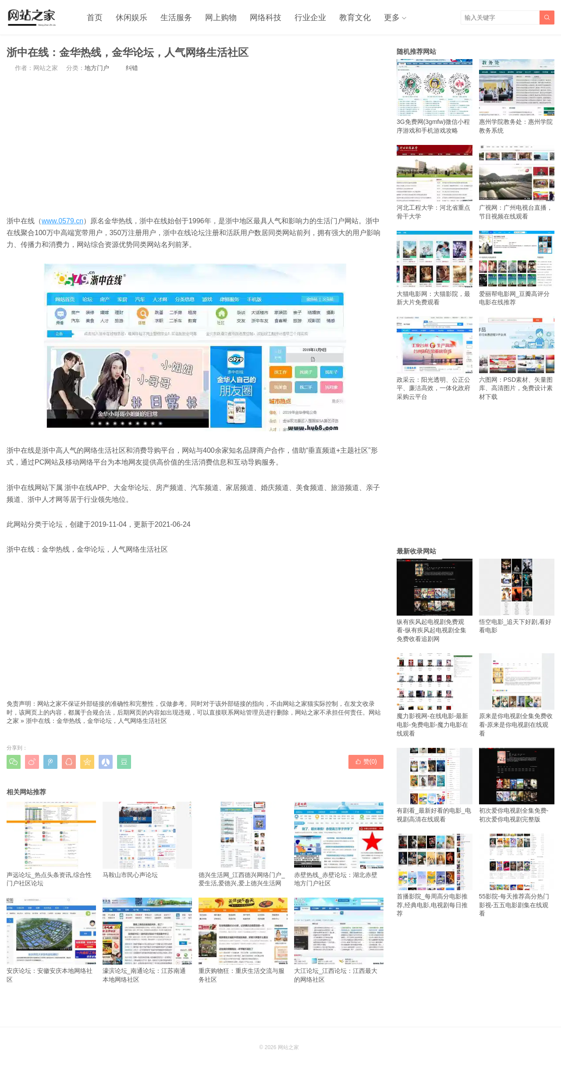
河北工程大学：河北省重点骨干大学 (434, 182)
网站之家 (288, 1047)
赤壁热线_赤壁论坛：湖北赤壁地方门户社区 (338, 844)
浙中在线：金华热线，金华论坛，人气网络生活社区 (96, 720)
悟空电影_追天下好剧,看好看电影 (517, 596)
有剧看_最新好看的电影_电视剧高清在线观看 (434, 785)
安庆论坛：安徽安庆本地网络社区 (51, 940)
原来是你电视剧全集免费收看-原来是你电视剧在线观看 (517, 695)
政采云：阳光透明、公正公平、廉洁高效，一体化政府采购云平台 (434, 358)
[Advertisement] (195, 143)
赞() (366, 761)
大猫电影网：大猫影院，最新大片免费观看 (434, 268)
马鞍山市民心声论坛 (147, 840)
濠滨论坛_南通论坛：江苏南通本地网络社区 (147, 940)
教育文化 (355, 17)
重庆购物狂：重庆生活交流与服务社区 (243, 940)
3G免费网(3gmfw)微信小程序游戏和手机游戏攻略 (434, 96)
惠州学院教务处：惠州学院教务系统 (517, 96)
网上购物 (221, 17)
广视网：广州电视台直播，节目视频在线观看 (517, 182)
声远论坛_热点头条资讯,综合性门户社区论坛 (51, 844)
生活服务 (176, 17)
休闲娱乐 (131, 17)
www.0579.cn (62, 221)
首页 (95, 17)
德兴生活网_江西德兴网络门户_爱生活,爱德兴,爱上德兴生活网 (243, 844)
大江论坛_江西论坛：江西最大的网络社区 (338, 940)
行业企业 (310, 17)
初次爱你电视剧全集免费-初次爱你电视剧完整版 (517, 785)
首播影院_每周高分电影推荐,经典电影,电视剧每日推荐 (434, 875)
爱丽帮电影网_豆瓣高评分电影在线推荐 (517, 268)
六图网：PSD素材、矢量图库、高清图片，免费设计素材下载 (517, 358)
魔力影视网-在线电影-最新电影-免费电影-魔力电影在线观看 (434, 695)
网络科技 (265, 17)
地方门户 (97, 67)
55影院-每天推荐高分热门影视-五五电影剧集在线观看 (517, 875)
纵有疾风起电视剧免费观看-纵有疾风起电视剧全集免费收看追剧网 (434, 600)
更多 (392, 17)
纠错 (132, 67)
